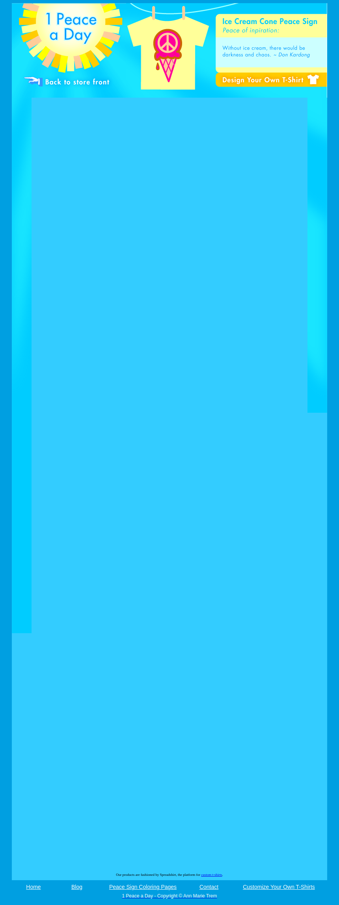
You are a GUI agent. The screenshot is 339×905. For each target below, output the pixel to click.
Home (33, 887)
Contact (208, 887)
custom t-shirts (211, 875)
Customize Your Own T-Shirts (279, 887)
